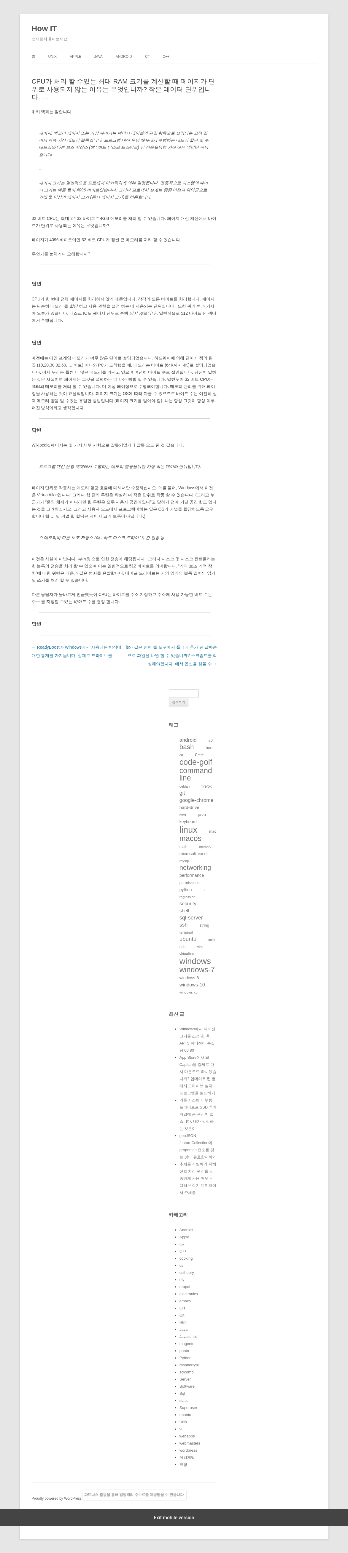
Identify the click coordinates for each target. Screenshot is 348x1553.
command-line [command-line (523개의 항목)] (196, 774)
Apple (75, 57)
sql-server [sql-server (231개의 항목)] (191, 918)
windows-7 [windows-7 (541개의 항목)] (197, 969)
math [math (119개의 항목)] (183, 847)
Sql (182, 1393)
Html (183, 1322)
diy (182, 1279)
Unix (52, 57)
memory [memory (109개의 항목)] (205, 847)
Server (185, 1379)
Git (182, 1315)
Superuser (188, 1407)
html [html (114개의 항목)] (182, 815)
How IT (44, 28)
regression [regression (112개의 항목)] (187, 897)
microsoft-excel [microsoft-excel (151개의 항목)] (193, 853)
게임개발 (187, 1457)
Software (187, 1386)
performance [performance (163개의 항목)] (191, 875)
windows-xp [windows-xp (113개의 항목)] (188, 992)
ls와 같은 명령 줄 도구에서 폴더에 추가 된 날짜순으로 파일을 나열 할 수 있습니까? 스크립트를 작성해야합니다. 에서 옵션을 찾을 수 (171, 655)
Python (185, 1358)
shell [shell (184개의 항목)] (184, 910)
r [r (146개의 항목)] (204, 889)
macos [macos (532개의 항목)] (190, 838)
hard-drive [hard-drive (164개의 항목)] (189, 807)
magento (187, 1343)
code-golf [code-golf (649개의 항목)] (195, 762)
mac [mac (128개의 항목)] (212, 831)
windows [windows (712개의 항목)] (195, 961)
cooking (186, 1258)
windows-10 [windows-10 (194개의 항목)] (192, 984)
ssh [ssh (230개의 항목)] (183, 925)
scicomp (186, 1372)
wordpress (188, 1450)
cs (181, 1265)
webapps (187, 1436)
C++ (166, 57)
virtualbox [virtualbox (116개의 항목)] (187, 954)
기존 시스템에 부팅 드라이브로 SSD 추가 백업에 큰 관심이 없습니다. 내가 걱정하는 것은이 (198, 1114)
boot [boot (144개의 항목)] (210, 748)
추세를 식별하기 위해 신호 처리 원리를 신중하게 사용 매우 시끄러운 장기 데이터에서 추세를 (197, 1178)
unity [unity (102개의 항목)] (211, 939)
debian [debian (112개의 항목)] (184, 786)
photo (184, 1351)
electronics (188, 1294)
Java (98, 57)
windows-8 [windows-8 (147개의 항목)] (189, 977)
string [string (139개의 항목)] (204, 925)
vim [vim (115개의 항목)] (200, 947)
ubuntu (185, 1415)
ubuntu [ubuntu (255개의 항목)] (187, 939)
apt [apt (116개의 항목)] (211, 740)
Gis (182, 1308)
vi (180, 1429)
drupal (184, 1287)
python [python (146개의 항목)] (185, 889)
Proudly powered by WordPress (57, 1498)
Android (124, 57)
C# (147, 57)
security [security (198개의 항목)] (187, 903)
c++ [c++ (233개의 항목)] (199, 754)
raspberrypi (189, 1365)
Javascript (188, 1336)
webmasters (189, 1443)
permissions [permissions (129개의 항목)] (189, 883)
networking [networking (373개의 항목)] (195, 867)
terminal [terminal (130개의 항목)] (186, 932)
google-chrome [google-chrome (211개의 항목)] (196, 800)
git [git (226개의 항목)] (182, 793)
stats (183, 1400)
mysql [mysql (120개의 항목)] (184, 861)
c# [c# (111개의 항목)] (181, 755)
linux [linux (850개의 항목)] (188, 829)
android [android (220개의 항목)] (188, 740)
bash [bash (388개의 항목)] (186, 747)
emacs (185, 1301)
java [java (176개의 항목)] (202, 814)
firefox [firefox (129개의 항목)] (206, 786)
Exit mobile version (174, 1517)
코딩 (183, 1464)
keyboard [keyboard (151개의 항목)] (188, 821)
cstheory (186, 1272)
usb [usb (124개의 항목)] (182, 947)
